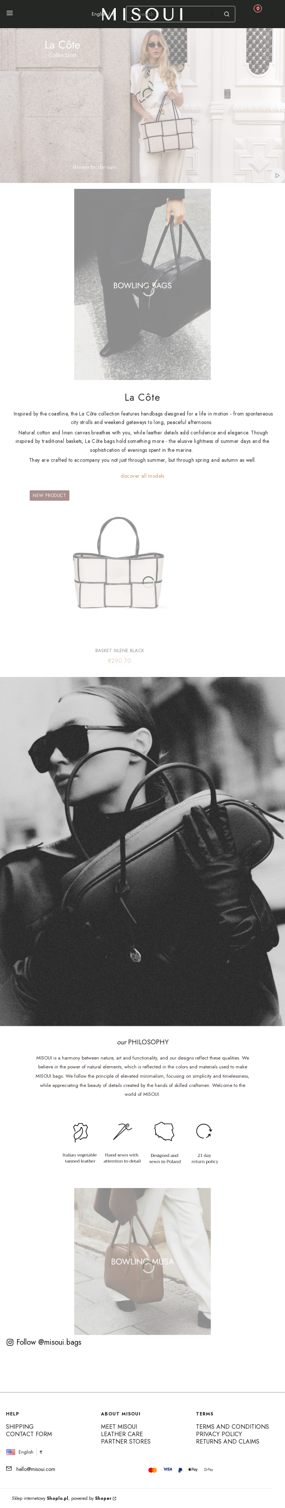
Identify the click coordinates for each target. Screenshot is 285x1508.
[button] (9, 14)
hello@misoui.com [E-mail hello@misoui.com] (35, 1469)
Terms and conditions (232, 1426)
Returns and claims (227, 1441)
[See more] (142, 284)
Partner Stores (126, 1441)
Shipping (20, 1426)
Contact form (29, 1434)
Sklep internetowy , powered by (61, 1498)
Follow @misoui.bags (43, 1342)
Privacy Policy (219, 1434)
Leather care (122, 1434)
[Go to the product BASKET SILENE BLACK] (119, 565)
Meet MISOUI (119, 1426)
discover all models (142, 476)
